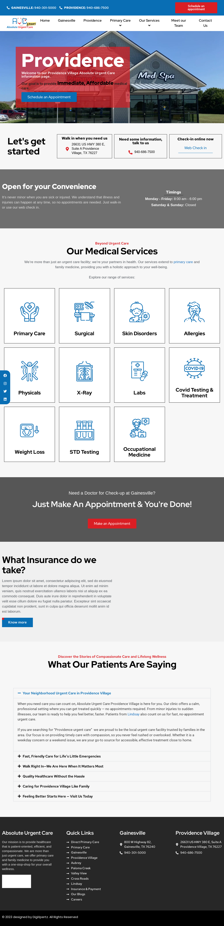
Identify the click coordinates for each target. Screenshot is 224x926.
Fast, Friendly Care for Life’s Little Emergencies (62, 756)
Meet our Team (178, 23)
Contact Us (205, 23)
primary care (183, 262)
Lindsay (133, 714)
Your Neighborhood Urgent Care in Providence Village (67, 693)
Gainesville (66, 20)
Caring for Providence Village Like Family (56, 786)
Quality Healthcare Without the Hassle (54, 776)
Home (45, 20)
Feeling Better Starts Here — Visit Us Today (58, 796)
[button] (112, 693)
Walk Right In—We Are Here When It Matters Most (63, 766)
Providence (93, 20)
